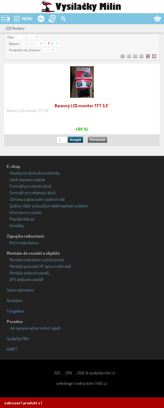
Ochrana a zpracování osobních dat (37, 199)
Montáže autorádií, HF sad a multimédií (40, 266)
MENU (27, 18)
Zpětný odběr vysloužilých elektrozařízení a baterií (48, 205)
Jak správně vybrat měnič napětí (35, 328)
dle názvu (31, 43)
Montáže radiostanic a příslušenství (36, 259)
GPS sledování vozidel (26, 279)
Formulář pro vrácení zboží (30, 186)
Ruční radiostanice (24, 242)
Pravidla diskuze (21, 219)
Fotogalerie (15, 311)
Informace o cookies (25, 212)
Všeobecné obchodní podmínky (34, 173)
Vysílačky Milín (18, 338)
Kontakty (16, 225)
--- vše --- (26, 37)
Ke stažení (15, 300)
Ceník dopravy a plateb (27, 179)
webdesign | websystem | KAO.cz (82, 383)
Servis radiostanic (20, 290)
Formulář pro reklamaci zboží (32, 192)
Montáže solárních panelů (29, 273)
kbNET (12, 349)
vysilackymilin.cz (102, 372)
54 (47, 50)
